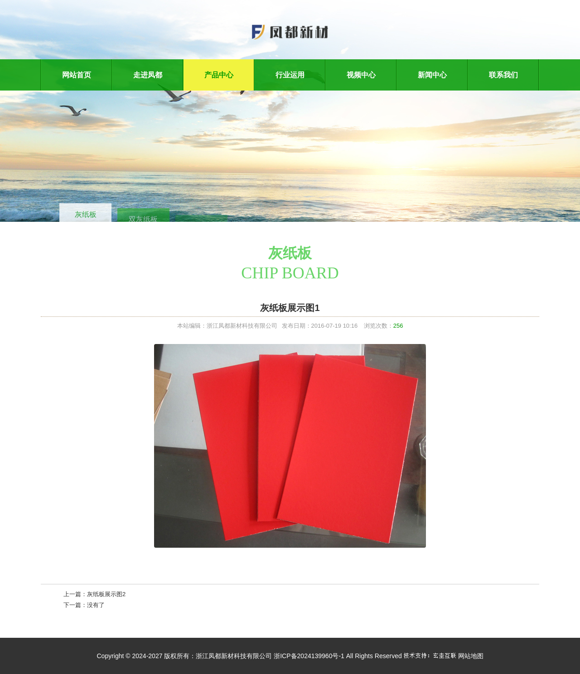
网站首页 (76, 75)
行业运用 (290, 75)
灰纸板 (86, 216)
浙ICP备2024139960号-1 (309, 656)
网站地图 (470, 656)
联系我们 (503, 75)
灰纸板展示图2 (106, 594)
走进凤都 (147, 75)
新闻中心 (432, 75)
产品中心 (218, 75)
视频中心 (361, 75)
